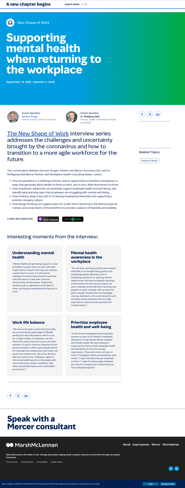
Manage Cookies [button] (168, 484)
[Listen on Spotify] (72, 219)
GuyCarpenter (141, 444)
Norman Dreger (30, 116)
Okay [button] (151, 484)
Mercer (156, 444)
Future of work (149, 160)
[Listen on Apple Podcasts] (48, 219)
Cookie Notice (57, 462)
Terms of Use (11, 462)
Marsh (127, 444)
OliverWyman (170, 444)
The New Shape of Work (38, 133)
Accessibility (42, 462)
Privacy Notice (27, 462)
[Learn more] (76, 4)
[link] (10, 396)
